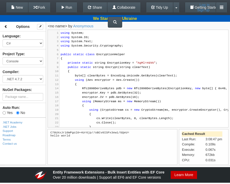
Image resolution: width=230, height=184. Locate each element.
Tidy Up (159, 7)
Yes (8, 113)
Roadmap (9, 135)
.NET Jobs (9, 126)
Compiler (10, 72)
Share (95, 7)
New (17, 7)
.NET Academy (12, 122)
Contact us (10, 143)
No (20, 113)
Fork (39, 7)
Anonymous (83, 26)
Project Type (13, 54)
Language (11, 36)
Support (8, 130)
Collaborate (123, 7)
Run (66, 7)
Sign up (203, 10)
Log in (205, 5)
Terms (7, 139)
